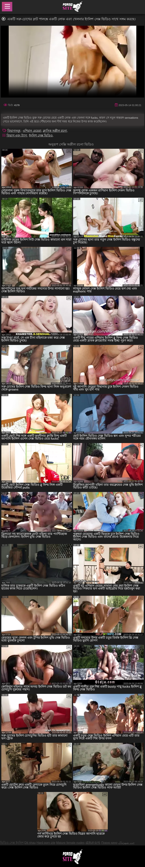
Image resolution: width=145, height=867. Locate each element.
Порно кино (109, 842)
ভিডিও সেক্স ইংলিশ (12, 842)
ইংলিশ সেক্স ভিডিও (41, 135)
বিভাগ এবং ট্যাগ (17, 135)
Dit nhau (30, 842)
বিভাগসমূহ (14, 130)
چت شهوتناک (126, 842)
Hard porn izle (45, 842)
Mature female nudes (70, 842)
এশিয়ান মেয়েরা (32, 130)
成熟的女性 (92, 842)
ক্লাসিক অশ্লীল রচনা (55, 130)
